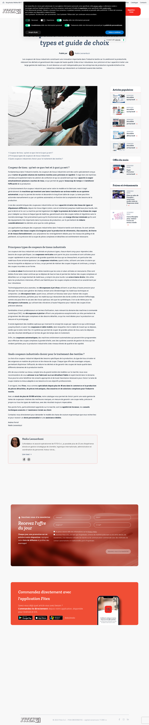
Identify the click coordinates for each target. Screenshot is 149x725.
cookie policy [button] (107, 8)
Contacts (143, 2)
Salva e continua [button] (114, 32)
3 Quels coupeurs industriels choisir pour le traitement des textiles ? (35, 159)
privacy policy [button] (98, 6)
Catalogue (134, 2)
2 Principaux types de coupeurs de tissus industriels (29, 156)
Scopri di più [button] (33, 32)
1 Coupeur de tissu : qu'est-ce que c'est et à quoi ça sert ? (30, 153)
